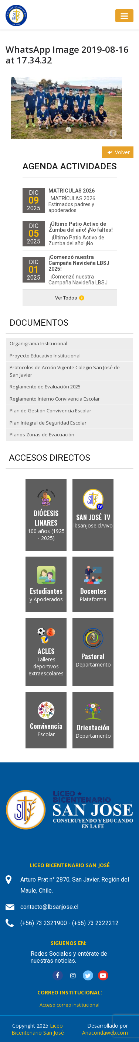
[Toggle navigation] (124, 15)
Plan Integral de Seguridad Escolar (48, 422)
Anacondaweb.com (105, 1032)
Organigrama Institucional (38, 343)
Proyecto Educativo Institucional (45, 355)
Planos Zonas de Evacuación (42, 434)
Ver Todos (69, 298)
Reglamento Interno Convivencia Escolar (55, 398)
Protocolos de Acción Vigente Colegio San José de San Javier (65, 371)
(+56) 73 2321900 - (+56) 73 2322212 (69, 923)
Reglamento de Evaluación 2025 (45, 386)
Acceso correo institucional (69, 1004)
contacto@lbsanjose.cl (49, 906)
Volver (118, 152)
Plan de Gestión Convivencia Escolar (50, 410)
